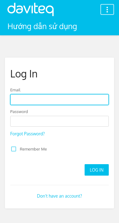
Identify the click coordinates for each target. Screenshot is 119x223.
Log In (97, 170)
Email (15, 89)
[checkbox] (13, 148)
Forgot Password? (27, 133)
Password (19, 111)
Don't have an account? (59, 196)
